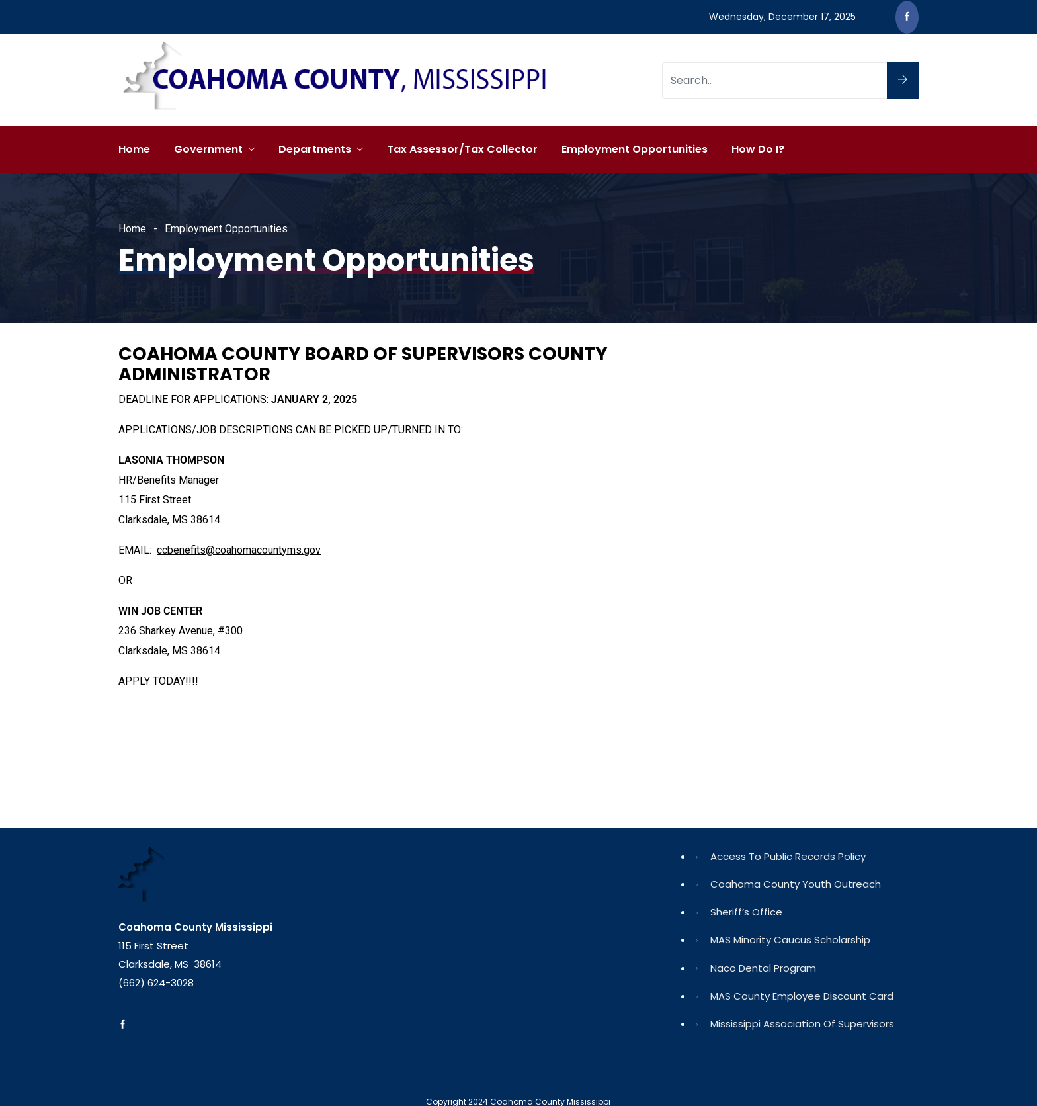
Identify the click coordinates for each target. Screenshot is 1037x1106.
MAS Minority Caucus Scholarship (790, 940)
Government (208, 149)
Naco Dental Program (763, 968)
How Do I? (757, 149)
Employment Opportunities (634, 149)
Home (134, 149)
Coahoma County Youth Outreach (795, 884)
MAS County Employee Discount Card (801, 996)
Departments (314, 149)
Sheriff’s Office (746, 912)
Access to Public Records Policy (788, 856)
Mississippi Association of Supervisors (802, 1024)
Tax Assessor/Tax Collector (462, 149)
